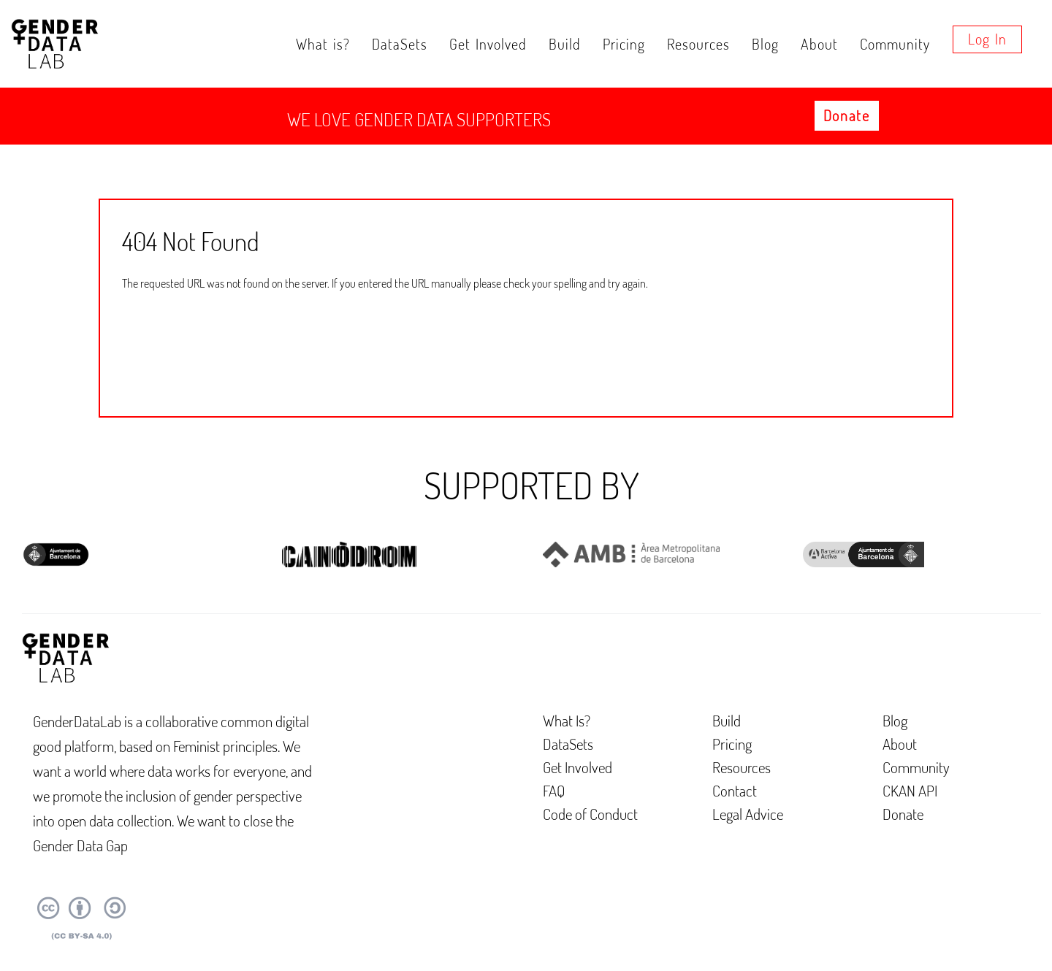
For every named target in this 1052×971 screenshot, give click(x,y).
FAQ (554, 790)
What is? (323, 43)
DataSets (399, 43)
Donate (846, 115)
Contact (734, 790)
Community (895, 43)
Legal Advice (747, 814)
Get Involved (488, 43)
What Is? (566, 720)
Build (565, 43)
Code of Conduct (590, 814)
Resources (698, 43)
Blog (765, 43)
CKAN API (910, 790)
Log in (987, 38)
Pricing (624, 43)
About (819, 43)
